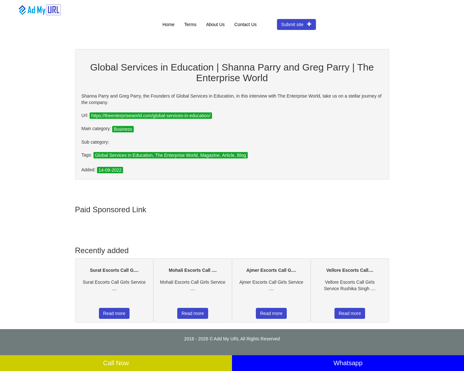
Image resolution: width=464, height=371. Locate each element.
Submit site (296, 24)
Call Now (116, 362)
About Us (215, 24)
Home (168, 24)
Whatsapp (348, 362)
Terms (190, 24)
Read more (114, 313)
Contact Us (245, 24)
